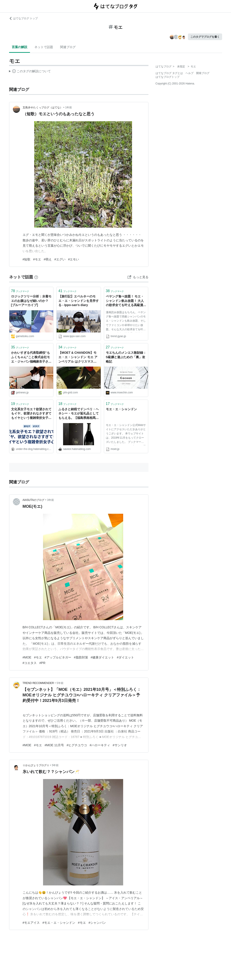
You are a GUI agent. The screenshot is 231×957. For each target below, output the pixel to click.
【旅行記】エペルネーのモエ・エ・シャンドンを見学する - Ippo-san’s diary (78, 301)
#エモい (73, 259)
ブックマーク (20, 291)
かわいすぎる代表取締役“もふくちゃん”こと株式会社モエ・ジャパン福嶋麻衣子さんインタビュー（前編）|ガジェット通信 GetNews (31, 357)
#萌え (48, 259)
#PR (42, 663)
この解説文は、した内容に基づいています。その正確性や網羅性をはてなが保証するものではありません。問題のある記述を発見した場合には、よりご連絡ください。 (30, 72)
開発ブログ (202, 73)
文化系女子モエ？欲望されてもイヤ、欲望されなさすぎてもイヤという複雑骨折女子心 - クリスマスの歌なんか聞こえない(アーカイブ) (31, 413)
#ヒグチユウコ (77, 745)
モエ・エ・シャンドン (121, 409)
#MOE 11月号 (54, 745)
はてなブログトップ (168, 76)
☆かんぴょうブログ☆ (36, 765)
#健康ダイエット (102, 657)
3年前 (50, 500)
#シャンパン (97, 922)
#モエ (37, 259)
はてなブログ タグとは (169, 73)
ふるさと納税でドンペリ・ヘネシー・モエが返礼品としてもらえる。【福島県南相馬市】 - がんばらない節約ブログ (78, 413)
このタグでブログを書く (205, 36)
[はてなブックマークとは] (36, 277)
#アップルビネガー (58, 657)
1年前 (68, 107)
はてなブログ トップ (23, 18)
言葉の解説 (19, 47)
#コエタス (30, 663)
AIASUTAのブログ (33, 500)
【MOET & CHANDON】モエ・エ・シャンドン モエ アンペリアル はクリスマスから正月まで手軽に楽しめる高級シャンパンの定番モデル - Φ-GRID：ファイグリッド (78, 357)
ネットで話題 (43, 47)
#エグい (59, 259)
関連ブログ (68, 47)
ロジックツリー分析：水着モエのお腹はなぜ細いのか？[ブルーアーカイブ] (31, 301)
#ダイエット (125, 657)
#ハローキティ (100, 745)
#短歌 (27, 259)
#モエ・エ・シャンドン (58, 922)
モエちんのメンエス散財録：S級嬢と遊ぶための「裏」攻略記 (126, 357)
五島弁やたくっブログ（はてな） (43, 107)
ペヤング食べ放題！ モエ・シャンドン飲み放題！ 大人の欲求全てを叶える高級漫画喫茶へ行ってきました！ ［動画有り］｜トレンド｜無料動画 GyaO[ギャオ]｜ (126, 301)
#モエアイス (31, 922)
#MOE (27, 657)
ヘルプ (189, 73)
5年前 (60, 683)
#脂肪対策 (81, 657)
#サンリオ (120, 745)
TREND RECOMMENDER (38, 683)
